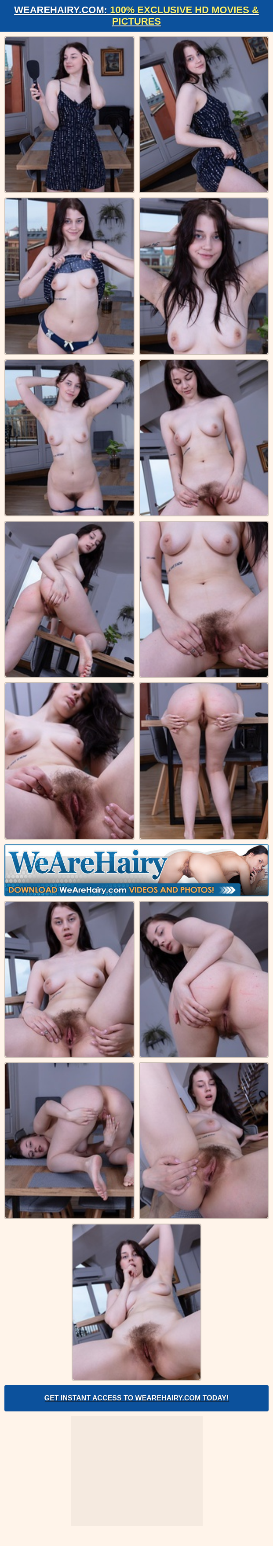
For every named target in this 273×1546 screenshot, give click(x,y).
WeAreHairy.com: (136, 15)
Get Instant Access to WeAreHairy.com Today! (136, 1398)
